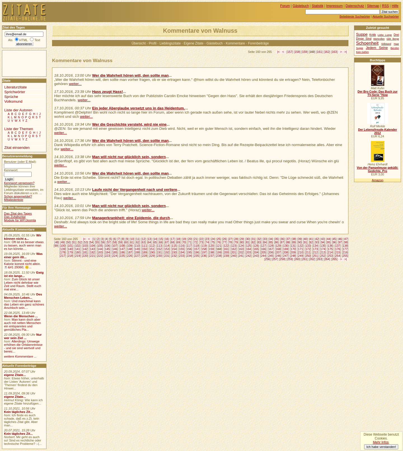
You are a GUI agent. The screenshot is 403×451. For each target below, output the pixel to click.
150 (144, 249)
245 (270, 255)
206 (270, 252)
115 (174, 245)
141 (77, 249)
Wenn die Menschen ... (21, 316)
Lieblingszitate (170, 43)
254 (337, 255)
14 (155, 239)
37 (288, 239)
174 (322, 249)
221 (92, 255)
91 (305, 242)
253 (330, 255)
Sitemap (373, 6)
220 (85, 255)
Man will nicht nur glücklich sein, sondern (129, 157)
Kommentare (235, 43)
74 (207, 242)
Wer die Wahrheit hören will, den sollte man (130, 75)
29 (241, 239)
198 (211, 252)
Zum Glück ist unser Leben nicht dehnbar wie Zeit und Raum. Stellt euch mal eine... (22, 284)
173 (315, 249)
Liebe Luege (385, 35)
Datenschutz (355, 6)
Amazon (377, 180)
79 (236, 242)
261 (304, 259)
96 (334, 242)
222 (99, 255)
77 (224, 242)
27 (230, 239)
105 (99, 245)
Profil (152, 43)
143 (92, 249)
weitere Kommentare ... (20, 356)
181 (85, 252)
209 (293, 252)
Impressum (334, 6)
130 (285, 245)
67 (166, 242)
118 (196, 245)
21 (195, 239)
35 (276, 239)
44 (328, 239)
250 (307, 255)
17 (172, 239)
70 (184, 242)
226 (129, 255)
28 (236, 239)
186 (122, 252)
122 (226, 245)
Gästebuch (215, 43)
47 (346, 239)
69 (178, 242)
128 (270, 245)
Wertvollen (379, 38)
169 (285, 249)
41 (311, 239)
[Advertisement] (19, 63)
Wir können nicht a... (22, 237)
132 (300, 245)
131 (293, 245)
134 (315, 245)
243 (256, 255)
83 (259, 242)
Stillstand (386, 44)
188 (137, 252)
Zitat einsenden (17, 147)
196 (196, 252)
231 (166, 255)
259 (289, 259)
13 (149, 239)
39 (299, 239)
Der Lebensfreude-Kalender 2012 (377, 131)
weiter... (75, 84)
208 (285, 252)
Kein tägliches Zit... (18, 412)
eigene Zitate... (15, 375)
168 (278, 249)
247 (285, 255)
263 (319, 259)
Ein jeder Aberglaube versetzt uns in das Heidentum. (138, 108)
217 (62, 255)
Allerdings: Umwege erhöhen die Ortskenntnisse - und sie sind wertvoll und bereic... (23, 346)
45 (334, 239)
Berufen (395, 48)
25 (219, 239)
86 (276, 242)
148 (129, 249)
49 (62, 242)
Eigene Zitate (193, 43)
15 (161, 239)
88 (288, 242)
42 (317, 239)
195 (189, 252)
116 (181, 245)
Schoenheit (367, 43)
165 (256, 249)
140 (70, 249)
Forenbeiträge (258, 43)
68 (172, 242)
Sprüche (11, 97)
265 (334, 259)
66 (161, 242)
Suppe (361, 34)
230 (159, 255)
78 (230, 242)
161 (319, 51)
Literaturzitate (15, 87)
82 (253, 242)
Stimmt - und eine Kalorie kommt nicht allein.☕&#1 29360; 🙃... (22, 264)
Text (37, 40)
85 (271, 242)
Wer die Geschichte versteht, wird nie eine (129, 124)
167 (270, 249)
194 (181, 252)
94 (322, 242)
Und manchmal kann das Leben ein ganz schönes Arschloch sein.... (24, 304)
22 (201, 239)
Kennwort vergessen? (19, 183)
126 (256, 245)
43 (322, 239)
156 (189, 249)
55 (97, 242)
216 (345, 252)
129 (278, 245)
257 (274, 259)
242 (248, 255)
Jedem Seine (377, 48)
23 (207, 239)
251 (315, 255)
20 (189, 239)
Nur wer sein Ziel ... (23, 336)
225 (122, 255)
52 (80, 242)
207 (278, 252)
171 (300, 249)
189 (144, 252)
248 (293, 255)
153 (166, 249)
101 (70, 245)
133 (307, 245)
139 (62, 249)
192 (166, 252)
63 (143, 242)
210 (300, 252)
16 (166, 239)
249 (300, 255)
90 (299, 242)
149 (137, 249)
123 (233, 245)
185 (114, 252)
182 (92, 252)
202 (240, 252)
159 (304, 51)
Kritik (372, 34)
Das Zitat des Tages (18, 213)
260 (297, 259)
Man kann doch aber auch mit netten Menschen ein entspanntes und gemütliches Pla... (22, 324)
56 (103, 242)
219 (77, 255)
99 (56, 245)
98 (346, 242)
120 (211, 245)
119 (204, 245)
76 (219, 242)
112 (151, 245)
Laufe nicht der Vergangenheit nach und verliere (134, 189)
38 (294, 239)
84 (265, 242)
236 (204, 255)
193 (174, 252)
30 (247, 239)
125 (248, 245)
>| (345, 51)
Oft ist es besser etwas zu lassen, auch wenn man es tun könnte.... (24, 245)
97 (340, 242)
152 (159, 249)
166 (263, 249)
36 (282, 239)
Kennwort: (11, 170)
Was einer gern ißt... (23, 255)
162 (326, 51)
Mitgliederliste (13, 199)
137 (337, 245)
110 (137, 245)
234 (189, 255)
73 (201, 242)
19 (184, 239)
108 (122, 245)
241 (240, 255)
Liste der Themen (18, 129)
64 (149, 242)
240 (233, 255)
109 (129, 245)
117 (189, 245)
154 (174, 249)
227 (137, 255)
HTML (23, 40)
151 (151, 249)
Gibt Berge (392, 38)
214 (330, 252)
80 (241, 242)
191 (159, 252)
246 (278, 255)
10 (132, 239)
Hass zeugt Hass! (107, 92)
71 (189, 242)
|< (278, 51)
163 (334, 51)
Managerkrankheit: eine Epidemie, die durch (131, 218)
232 (174, 255)
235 (196, 255)
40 (305, 239)
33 (265, 239)
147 (122, 249)
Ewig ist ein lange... (24, 274)
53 (86, 242)
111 (144, 245)
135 (322, 245)
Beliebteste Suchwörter (354, 16)
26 (224, 239)
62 (137, 242)
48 (56, 242)
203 (248, 252)
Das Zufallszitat (14, 217)
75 (213, 242)
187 (129, 252)
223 (107, 255)
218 (70, 255)
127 (263, 245)
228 (144, 255)
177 (345, 249)
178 (62, 252)
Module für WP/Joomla (20, 220)
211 (307, 252)
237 (211, 255)
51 (74, 242)
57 (109, 242)
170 (293, 249)
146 (114, 249)
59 (120, 242)
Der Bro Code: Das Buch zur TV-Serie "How (378, 93)
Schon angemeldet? (18, 196)
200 (226, 252)
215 (337, 252)
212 (315, 252)
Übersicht (139, 43)
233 (181, 255)
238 (218, 255)
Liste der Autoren (18, 110)
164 (248, 249)
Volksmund (13, 101)
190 (151, 252)
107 (114, 245)
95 (328, 242)
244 (263, 255)
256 (267, 259)
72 (195, 242)
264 (326, 259)
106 (107, 245)
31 (253, 239)
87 (282, 242)
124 (240, 245)
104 (92, 245)
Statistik (318, 6)
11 (137, 239)
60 (126, 242)
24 (213, 239)
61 (132, 242)
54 (91, 242)
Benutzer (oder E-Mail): (20, 161)
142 (85, 249)
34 (271, 239)
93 (317, 242)
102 (77, 245)
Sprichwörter (14, 92)
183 (99, 252)
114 (166, 245)
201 (233, 252)
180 (77, 252)
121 (218, 245)
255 (345, 255)
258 (282, 259)
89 (294, 242)
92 (311, 242)
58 (114, 242)
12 (143, 239)
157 (289, 51)
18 (178, 239)
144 (99, 249)
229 (151, 255)
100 (62, 245)
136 (330, 245)
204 (256, 252)
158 (297, 51)
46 (340, 239)
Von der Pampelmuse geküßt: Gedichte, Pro (377, 169)
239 (226, 255)
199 (218, 252)
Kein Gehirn (362, 52)
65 (155, 242)
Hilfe (395, 6)
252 (322, 255)
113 (159, 245)
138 (345, 245)
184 (107, 252)
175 (330, 249)
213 (322, 252)
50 (68, 242)
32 (259, 239)
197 (204, 252)
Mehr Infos (380, 442)
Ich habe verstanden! (381, 446)
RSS (385, 6)
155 (181, 249)
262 (312, 259)
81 (247, 242)
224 (114, 255)
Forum (285, 6)
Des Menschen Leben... (23, 296)
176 (337, 249)
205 (263, 252)
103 (85, 245)
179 (70, 252)
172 (307, 249)
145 (107, 249)
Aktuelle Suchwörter (385, 16)
